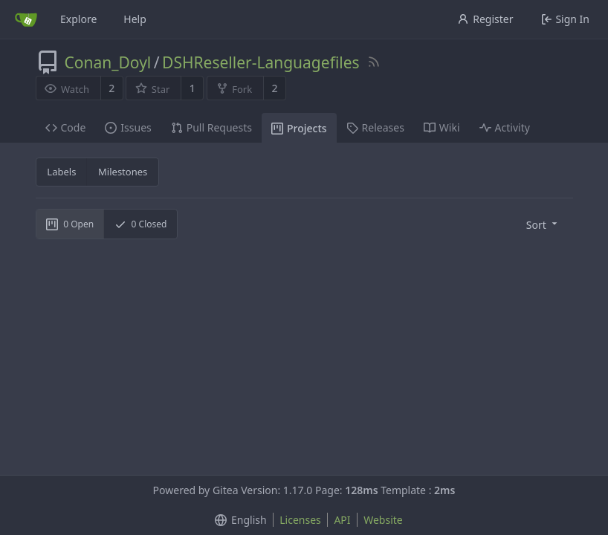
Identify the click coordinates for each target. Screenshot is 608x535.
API (342, 520)
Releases (375, 127)
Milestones (122, 171)
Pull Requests (211, 127)
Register (485, 19)
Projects (299, 128)
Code (65, 127)
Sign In (565, 19)
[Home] (26, 19)
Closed (140, 224)
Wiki (442, 127)
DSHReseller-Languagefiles (261, 62)
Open (70, 224)
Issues (128, 127)
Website (383, 520)
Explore (78, 19)
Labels (61, 171)
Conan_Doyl (108, 62)
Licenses (300, 520)
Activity (504, 127)
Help (134, 19)
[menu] (543, 224)
